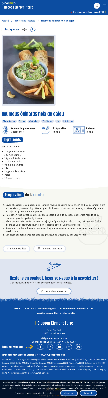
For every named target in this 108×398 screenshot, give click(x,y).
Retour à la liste (16, 248)
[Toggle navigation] (104, 6)
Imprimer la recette (50, 248)
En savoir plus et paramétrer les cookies (34, 393)
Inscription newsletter (54, 291)
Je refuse (69, 393)
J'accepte (88, 393)
